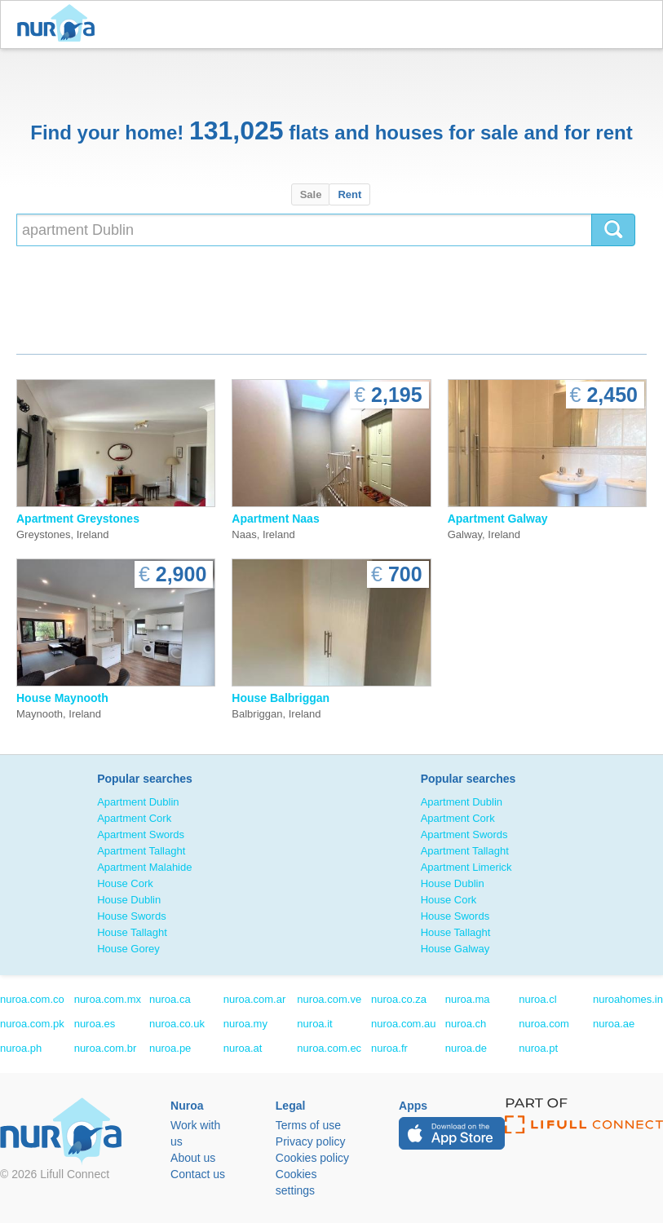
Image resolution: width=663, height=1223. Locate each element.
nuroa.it (314, 1024)
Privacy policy (311, 1141)
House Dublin (129, 900)
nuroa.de (466, 1048)
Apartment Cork (134, 818)
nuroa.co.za (399, 999)
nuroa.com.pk (32, 1024)
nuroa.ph (21, 1048)
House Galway (455, 949)
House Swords (131, 916)
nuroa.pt (538, 1048)
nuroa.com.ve (329, 999)
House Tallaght (132, 932)
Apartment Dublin (138, 802)
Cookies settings (296, 1182)
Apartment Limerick (466, 867)
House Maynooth (62, 697)
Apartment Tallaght (141, 851)
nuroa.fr (389, 1048)
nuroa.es (95, 1024)
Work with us (195, 1133)
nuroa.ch (466, 1024)
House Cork (125, 883)
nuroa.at (243, 1048)
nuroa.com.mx (107, 999)
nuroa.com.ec (329, 1048)
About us (192, 1157)
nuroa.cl (537, 999)
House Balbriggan (280, 697)
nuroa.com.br (105, 1048)
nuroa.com (543, 1024)
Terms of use (308, 1125)
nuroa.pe (170, 1048)
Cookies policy (312, 1157)
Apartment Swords (140, 834)
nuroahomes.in (628, 999)
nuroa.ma (467, 999)
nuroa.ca (170, 999)
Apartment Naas (275, 518)
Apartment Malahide (144, 867)
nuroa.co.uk (177, 1024)
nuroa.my (245, 1024)
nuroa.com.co (32, 999)
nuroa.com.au (403, 1024)
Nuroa (60, 24)
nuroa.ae (613, 1024)
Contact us (197, 1174)
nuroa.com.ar (254, 999)
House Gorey (128, 949)
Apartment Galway (498, 518)
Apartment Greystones (77, 518)
